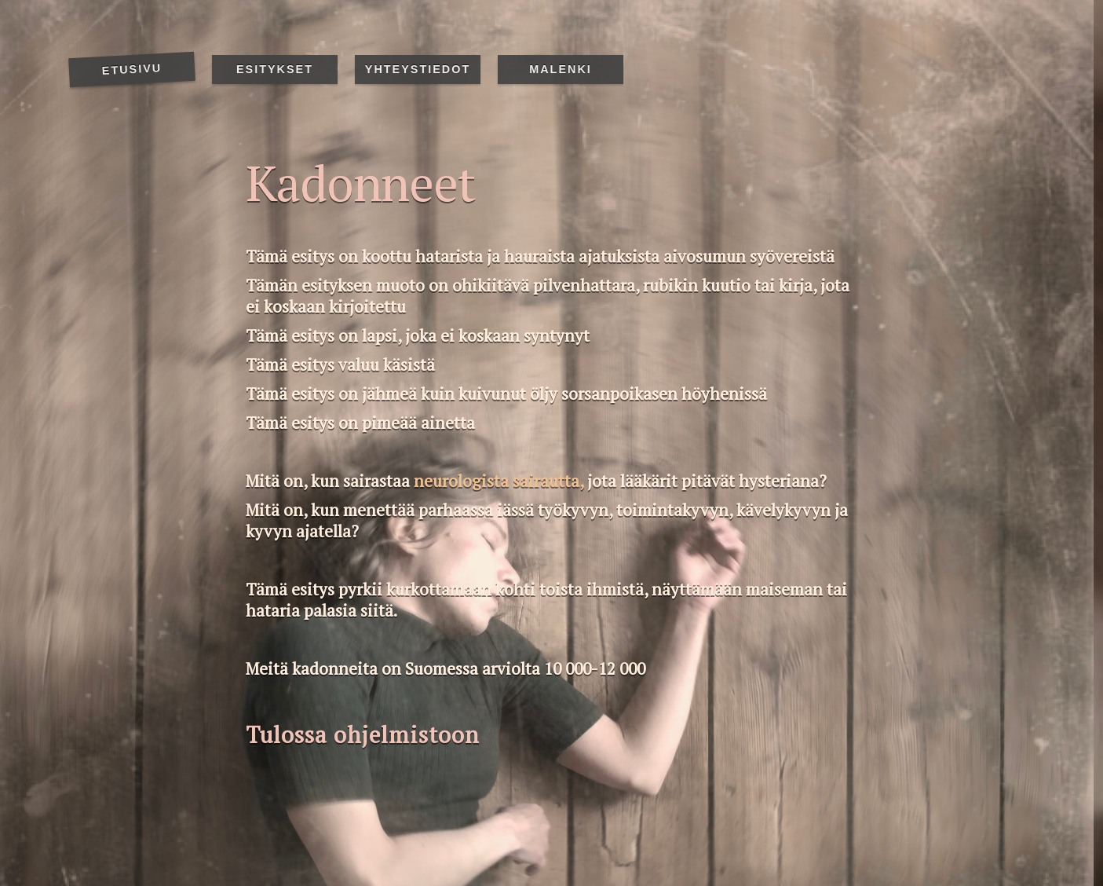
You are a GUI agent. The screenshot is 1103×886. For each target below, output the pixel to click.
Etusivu (131, 69)
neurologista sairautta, (498, 481)
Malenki (560, 69)
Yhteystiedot (417, 69)
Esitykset (274, 69)
